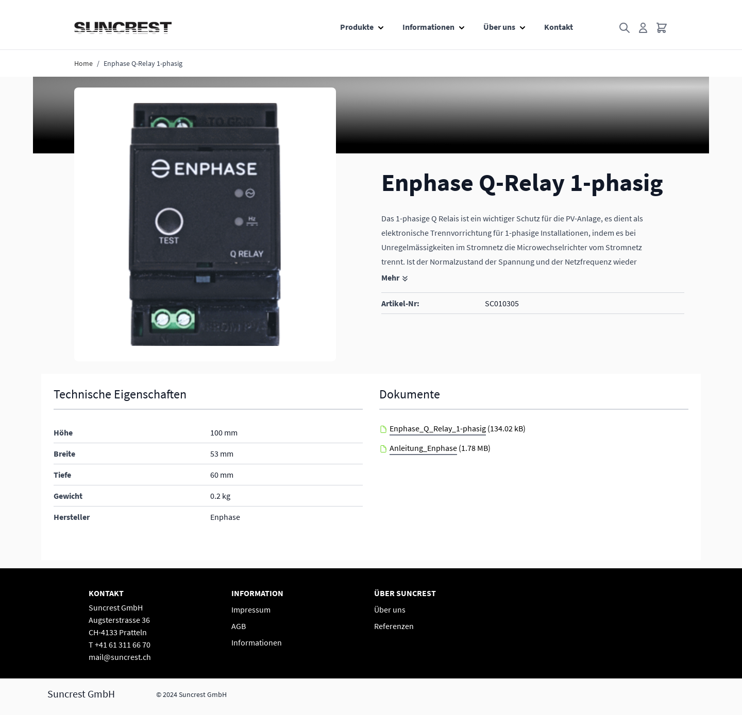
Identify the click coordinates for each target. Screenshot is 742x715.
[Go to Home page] (123, 28)
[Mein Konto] (643, 28)
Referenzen (394, 626)
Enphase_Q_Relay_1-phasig (438, 428)
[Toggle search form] (624, 28)
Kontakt (558, 27)
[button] (205, 224)
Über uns (499, 27)
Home (83, 63)
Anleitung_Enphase (423, 448)
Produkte (357, 27)
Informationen (428, 27)
